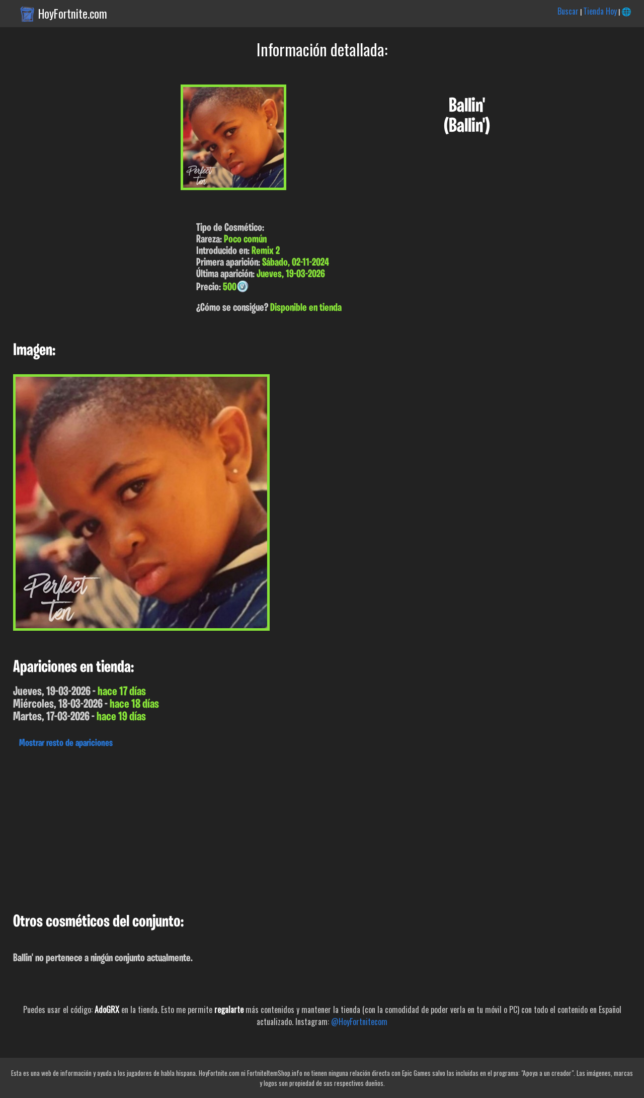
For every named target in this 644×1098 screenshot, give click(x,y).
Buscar (568, 11)
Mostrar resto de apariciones (66, 743)
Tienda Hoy (600, 11)
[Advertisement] (302, 827)
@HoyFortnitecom (359, 1022)
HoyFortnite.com (72, 13)
